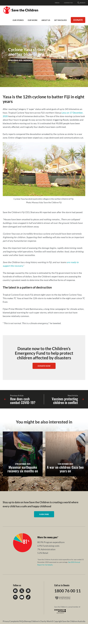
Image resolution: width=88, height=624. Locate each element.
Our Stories (18, 20)
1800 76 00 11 (67, 590)
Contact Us (68, 3)
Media (57, 3)
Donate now (44, 366)
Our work (32, 20)
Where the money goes (47, 537)
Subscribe (44, 514)
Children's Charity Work (41, 621)
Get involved (60, 20)
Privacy (6, 621)
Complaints (14, 621)
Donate (78, 20)
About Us (45, 20)
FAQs (21, 621)
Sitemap (27, 621)
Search (81, 2)
